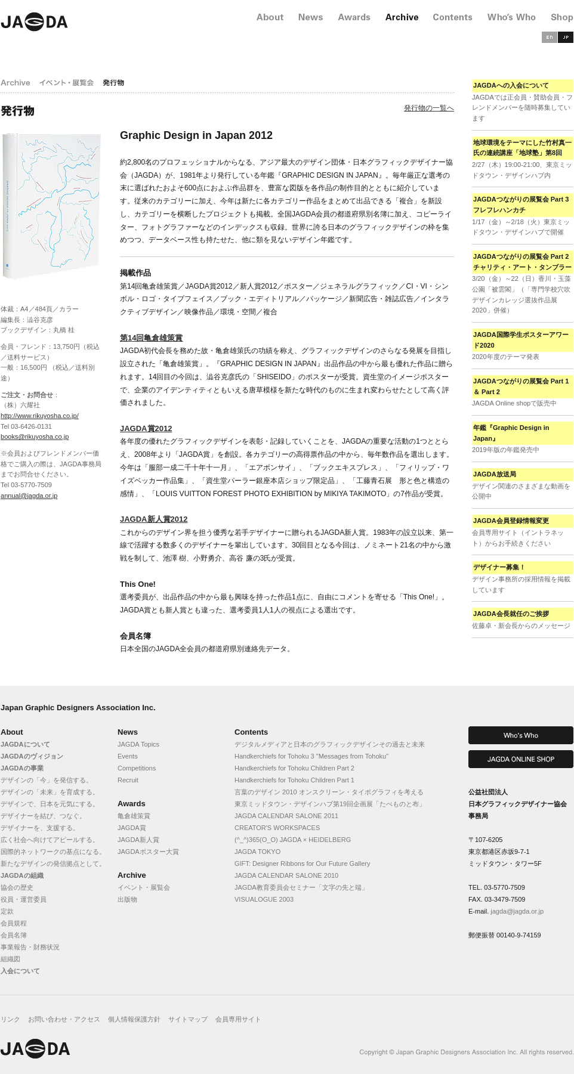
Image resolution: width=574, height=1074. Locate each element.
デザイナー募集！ (499, 567)
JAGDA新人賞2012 (153, 519)
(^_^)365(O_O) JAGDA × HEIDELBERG (292, 839)
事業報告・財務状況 (30, 947)
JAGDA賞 (132, 827)
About (12, 732)
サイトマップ (188, 1019)
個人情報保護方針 (134, 1019)
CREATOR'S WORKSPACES (277, 827)
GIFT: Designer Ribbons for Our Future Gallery (302, 863)
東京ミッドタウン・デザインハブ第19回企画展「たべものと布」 (329, 803)
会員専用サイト (238, 1019)
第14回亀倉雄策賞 (151, 337)
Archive (132, 875)
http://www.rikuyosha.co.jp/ (40, 415)
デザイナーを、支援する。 (40, 827)
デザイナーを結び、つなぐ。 (43, 815)
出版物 (127, 899)
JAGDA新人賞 (138, 839)
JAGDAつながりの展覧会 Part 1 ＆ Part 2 (521, 386)
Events (128, 756)
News (128, 732)
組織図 (10, 958)
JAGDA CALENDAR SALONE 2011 (286, 815)
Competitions (137, 768)
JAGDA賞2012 (146, 428)
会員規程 (14, 923)
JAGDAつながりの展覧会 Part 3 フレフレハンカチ (521, 204)
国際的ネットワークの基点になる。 (53, 851)
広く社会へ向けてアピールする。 (50, 839)
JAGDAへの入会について (511, 85)
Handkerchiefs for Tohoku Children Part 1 (294, 780)
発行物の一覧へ (429, 108)
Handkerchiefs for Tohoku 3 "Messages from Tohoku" (311, 756)
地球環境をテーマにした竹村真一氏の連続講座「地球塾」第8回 (522, 148)
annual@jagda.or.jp (29, 495)
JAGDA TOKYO (257, 851)
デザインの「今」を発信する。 (46, 780)
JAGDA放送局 (494, 474)
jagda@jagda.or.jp (517, 911)
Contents (251, 732)
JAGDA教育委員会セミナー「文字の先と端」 (301, 887)
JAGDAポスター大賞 (148, 851)
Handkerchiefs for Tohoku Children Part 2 (294, 768)
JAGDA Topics (138, 744)
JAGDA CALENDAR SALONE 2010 (286, 875)
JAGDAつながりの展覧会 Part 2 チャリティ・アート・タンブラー (522, 262)
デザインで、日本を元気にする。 (50, 803)
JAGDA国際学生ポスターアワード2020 (521, 340)
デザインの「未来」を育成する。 (50, 792)
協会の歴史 (17, 887)
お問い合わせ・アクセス (64, 1019)
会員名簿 (14, 935)
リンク (10, 1019)
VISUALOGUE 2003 (264, 899)
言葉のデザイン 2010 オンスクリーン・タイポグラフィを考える (329, 792)
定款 (7, 911)
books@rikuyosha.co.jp (35, 436)
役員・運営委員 (24, 899)
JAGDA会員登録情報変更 (511, 520)
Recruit (128, 780)
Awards (132, 803)
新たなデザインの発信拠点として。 (53, 863)
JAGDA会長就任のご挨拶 (511, 613)
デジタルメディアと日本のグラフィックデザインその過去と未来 (329, 744)
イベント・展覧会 (144, 887)
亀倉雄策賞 (134, 815)
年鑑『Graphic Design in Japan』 (511, 433)
